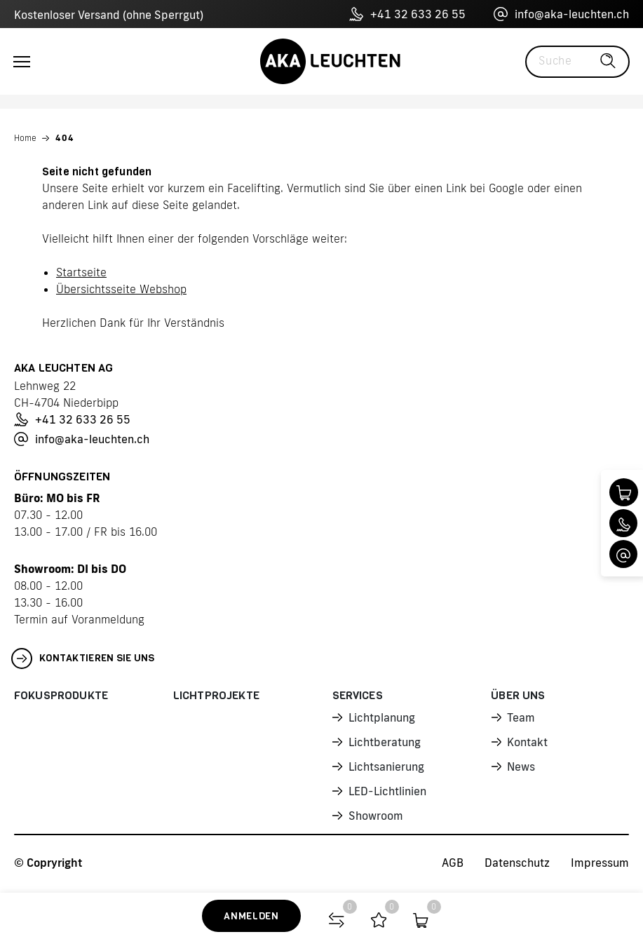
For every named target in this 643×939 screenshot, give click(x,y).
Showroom (375, 816)
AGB (452, 863)
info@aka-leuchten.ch (561, 14)
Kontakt (527, 742)
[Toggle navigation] (21, 61)
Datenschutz (517, 863)
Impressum (600, 863)
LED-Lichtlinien (387, 791)
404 (64, 138)
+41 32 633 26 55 (407, 14)
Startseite (81, 272)
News (521, 766)
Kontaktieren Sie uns (83, 658)
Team (521, 717)
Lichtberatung (384, 742)
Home (25, 138)
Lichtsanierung (386, 766)
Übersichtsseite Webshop (121, 289)
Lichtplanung (381, 717)
